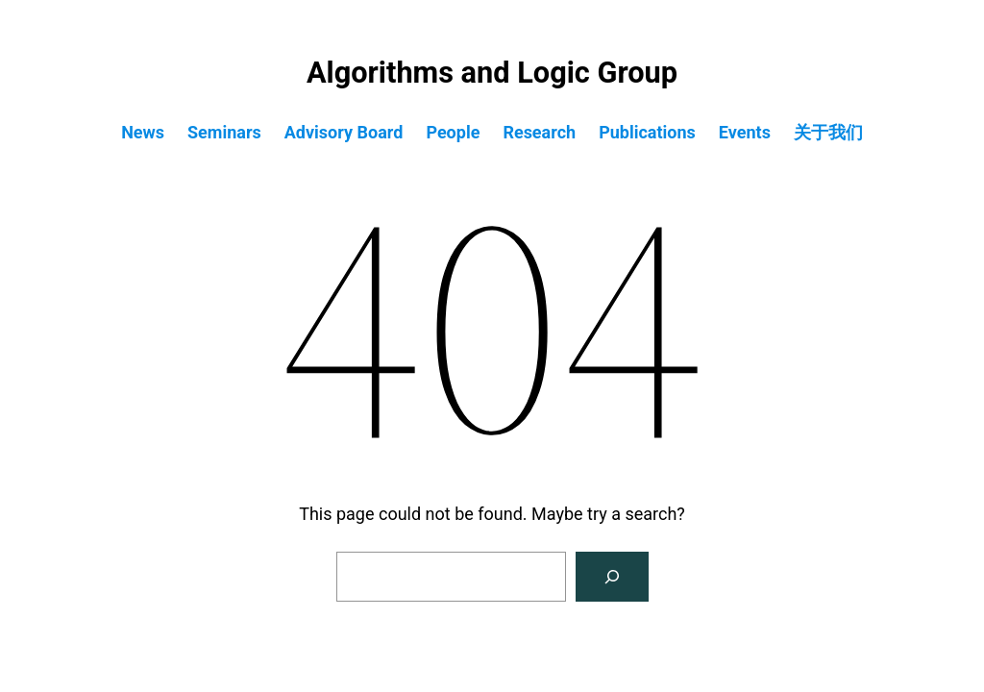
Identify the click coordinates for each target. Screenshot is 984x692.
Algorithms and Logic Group (492, 72)
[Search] (612, 577)
